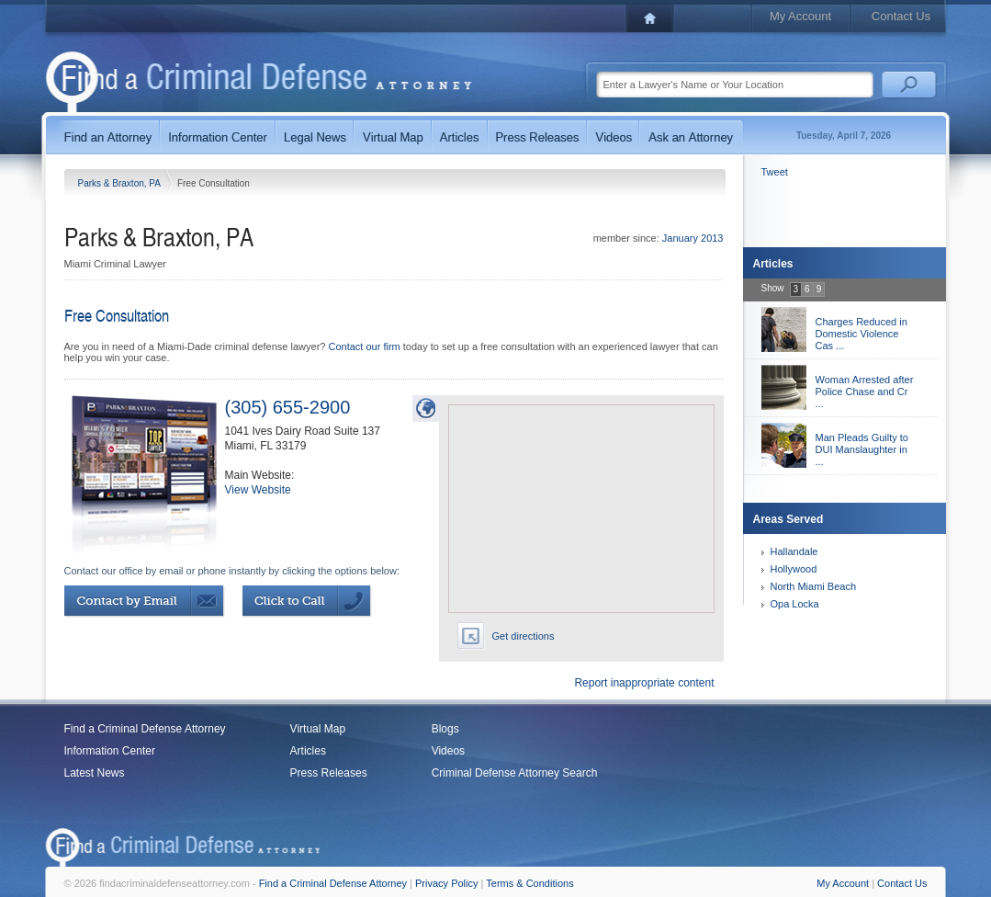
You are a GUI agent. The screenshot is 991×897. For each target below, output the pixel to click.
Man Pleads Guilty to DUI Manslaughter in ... (862, 449)
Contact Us (901, 16)
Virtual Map (317, 728)
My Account (800, 16)
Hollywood (794, 568)
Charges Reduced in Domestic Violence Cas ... (861, 333)
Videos (448, 750)
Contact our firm (364, 346)
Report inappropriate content (644, 682)
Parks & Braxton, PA (120, 183)
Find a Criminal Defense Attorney (145, 728)
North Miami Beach (814, 586)
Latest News (94, 772)
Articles (308, 750)
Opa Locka (795, 603)
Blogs (445, 728)
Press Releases (328, 772)
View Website (258, 489)
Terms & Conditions (529, 883)
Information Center (109, 750)
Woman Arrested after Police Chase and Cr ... (865, 391)
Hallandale (794, 551)
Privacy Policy (446, 883)
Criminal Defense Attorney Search (515, 772)
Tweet (774, 171)
